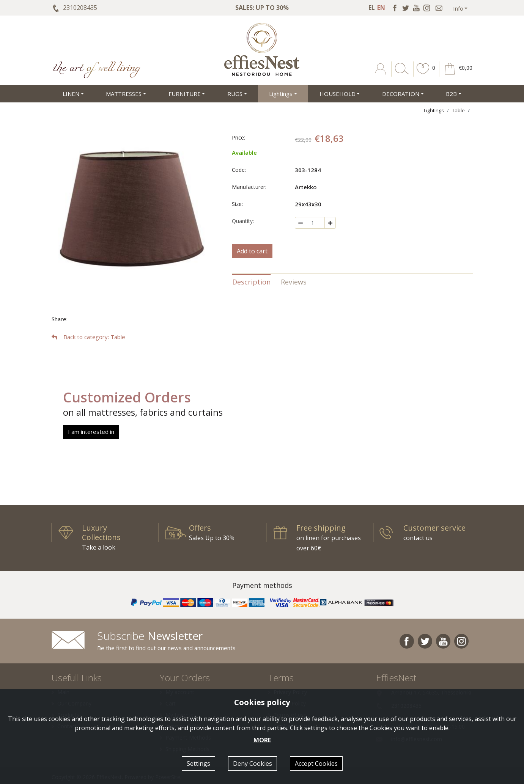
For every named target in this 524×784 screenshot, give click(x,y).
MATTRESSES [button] (124, 93)
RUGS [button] (234, 93)
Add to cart (252, 251)
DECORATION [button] (400, 93)
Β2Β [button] (451, 93)
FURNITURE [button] (184, 93)
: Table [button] (88, 337)
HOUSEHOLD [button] (337, 93)
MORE (262, 740)
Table (458, 110)
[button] (423, 74)
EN (381, 7)
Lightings (434, 110)
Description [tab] (251, 281)
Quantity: (243, 221)
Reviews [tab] (294, 281)
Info (458, 8)
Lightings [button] (281, 93)
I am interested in (91, 431)
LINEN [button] (71, 93)
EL (371, 7)
